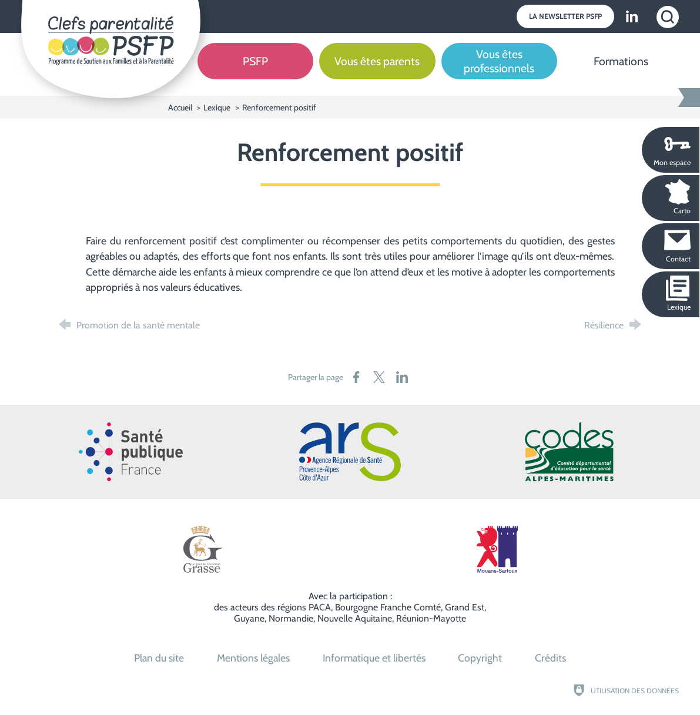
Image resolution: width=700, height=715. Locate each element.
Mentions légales (253, 658)
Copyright (480, 658)
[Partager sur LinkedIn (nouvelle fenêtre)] (402, 377)
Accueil (181, 107)
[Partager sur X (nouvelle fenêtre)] (379, 377)
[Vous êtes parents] (377, 70)
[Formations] (621, 70)
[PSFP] (255, 70)
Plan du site (159, 658)
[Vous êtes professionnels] (499, 70)
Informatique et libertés (374, 658)
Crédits (550, 658)
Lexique (216, 107)
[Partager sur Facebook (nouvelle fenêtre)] (356, 377)
